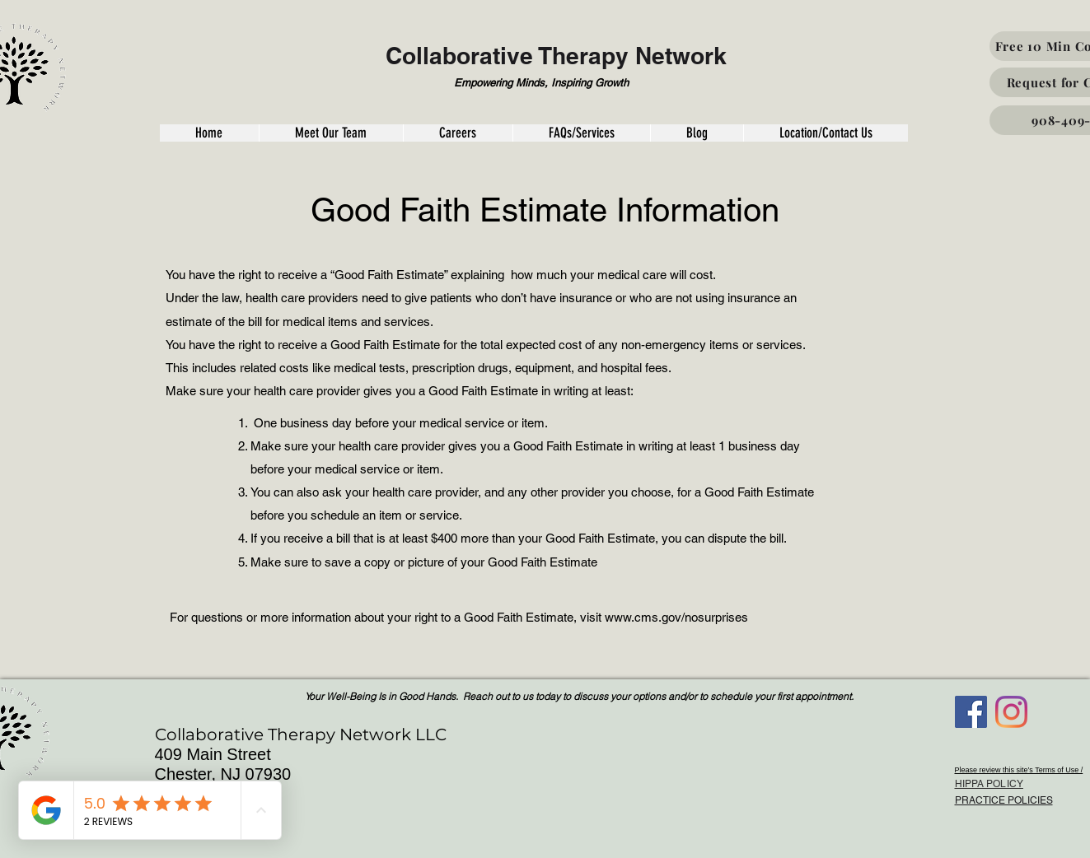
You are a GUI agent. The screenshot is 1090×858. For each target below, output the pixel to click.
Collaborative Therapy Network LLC (301, 734)
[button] (209, 133)
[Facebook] (971, 712)
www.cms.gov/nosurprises (676, 617)
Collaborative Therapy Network (556, 55)
